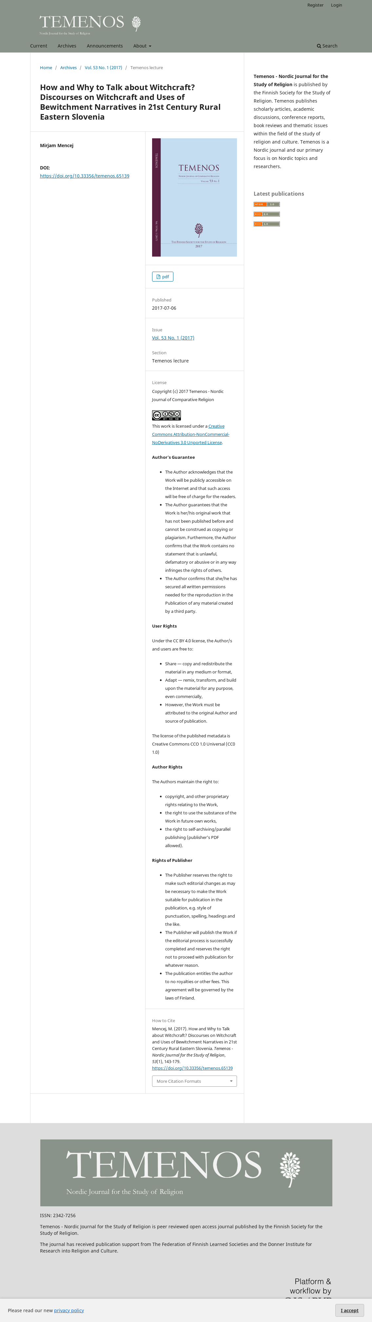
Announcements (105, 46)
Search (327, 46)
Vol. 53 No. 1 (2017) (103, 67)
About (140, 46)
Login (336, 5)
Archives (67, 46)
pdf (165, 277)
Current (38, 46)
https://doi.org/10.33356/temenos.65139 (84, 176)
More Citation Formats (179, 1081)
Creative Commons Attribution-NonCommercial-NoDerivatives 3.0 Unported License (190, 434)
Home (46, 67)
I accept (350, 1310)
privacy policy (69, 1310)
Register (315, 5)
